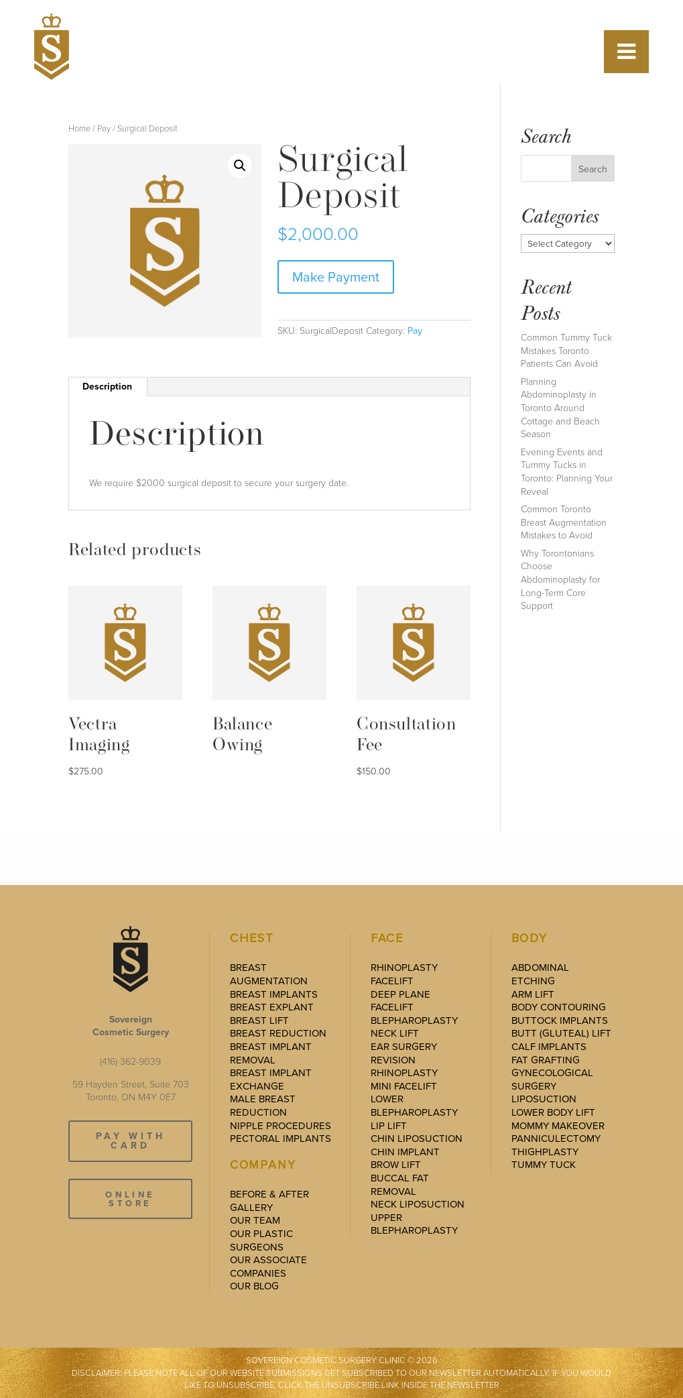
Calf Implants (548, 1046)
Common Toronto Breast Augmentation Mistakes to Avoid (564, 522)
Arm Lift (532, 994)
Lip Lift (389, 1125)
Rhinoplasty (404, 967)
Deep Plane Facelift (400, 1001)
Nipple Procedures (280, 1125)
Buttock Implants (559, 1020)
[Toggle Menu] (626, 51)
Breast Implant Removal (271, 1053)
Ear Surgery (404, 1046)
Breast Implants (274, 994)
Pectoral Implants (280, 1138)
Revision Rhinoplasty (404, 1067)
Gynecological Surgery (552, 1079)
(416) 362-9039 (130, 1062)
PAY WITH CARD (131, 1141)
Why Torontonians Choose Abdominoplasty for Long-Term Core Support (560, 579)
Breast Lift (259, 1020)
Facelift (392, 981)
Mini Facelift (404, 1086)
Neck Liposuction (417, 1204)
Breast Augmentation (269, 974)
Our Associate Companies (268, 1267)
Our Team (255, 1220)
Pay (104, 128)
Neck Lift (395, 1033)
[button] (240, 166)
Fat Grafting (545, 1060)
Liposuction (543, 1099)
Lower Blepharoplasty (414, 1106)
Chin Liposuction (416, 1138)
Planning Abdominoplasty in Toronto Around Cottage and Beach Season (560, 408)
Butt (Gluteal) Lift (561, 1033)
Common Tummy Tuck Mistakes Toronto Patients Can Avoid (566, 351)
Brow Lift (396, 1164)
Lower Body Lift (553, 1112)
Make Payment (335, 277)
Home (79, 128)
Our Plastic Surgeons (261, 1240)
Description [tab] (107, 387)
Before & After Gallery (269, 1201)
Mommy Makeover (558, 1125)
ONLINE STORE (130, 1199)
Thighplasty (544, 1152)
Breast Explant (272, 1007)
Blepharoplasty (414, 1020)
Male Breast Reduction (263, 1106)
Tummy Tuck (543, 1164)
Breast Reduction (278, 1033)
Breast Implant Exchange (271, 1079)
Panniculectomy (556, 1138)
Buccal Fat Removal (400, 1185)
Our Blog (254, 1286)
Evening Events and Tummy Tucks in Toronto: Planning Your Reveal (567, 472)
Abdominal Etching (540, 974)
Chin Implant (405, 1152)
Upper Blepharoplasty (414, 1224)
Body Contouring (558, 1007)
